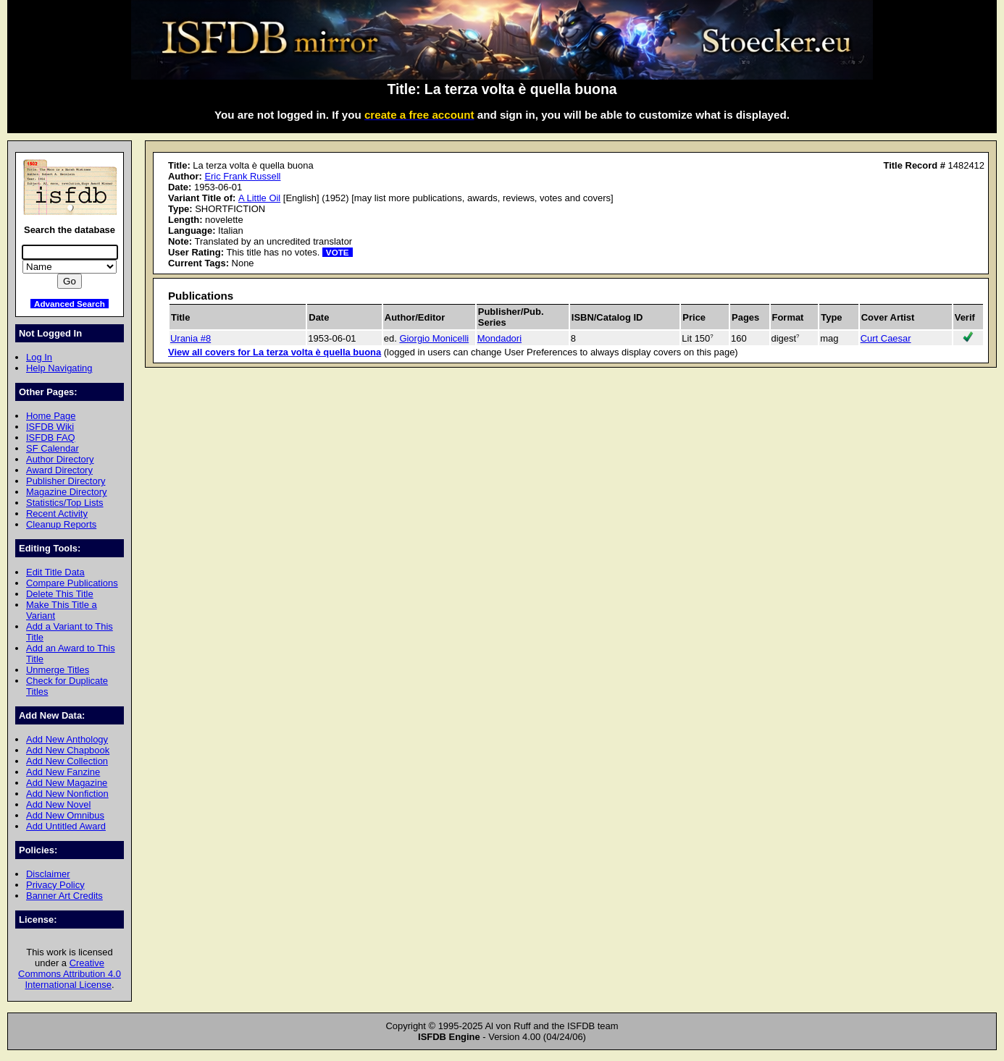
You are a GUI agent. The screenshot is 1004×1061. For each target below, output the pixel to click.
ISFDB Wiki (50, 426)
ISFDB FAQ (50, 437)
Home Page (50, 415)
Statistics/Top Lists (65, 502)
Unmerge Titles (57, 669)
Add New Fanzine (63, 771)
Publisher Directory (65, 480)
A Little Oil (259, 198)
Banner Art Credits (64, 895)
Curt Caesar (886, 338)
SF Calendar (52, 448)
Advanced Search (69, 303)
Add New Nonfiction (67, 793)
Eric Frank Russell (242, 176)
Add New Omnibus (65, 815)
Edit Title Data (55, 572)
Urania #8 (190, 338)
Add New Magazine (66, 782)
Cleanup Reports (61, 524)
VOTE (337, 252)
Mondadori (499, 338)
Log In (39, 357)
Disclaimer (48, 873)
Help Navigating (59, 368)
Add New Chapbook (67, 750)
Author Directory (60, 459)
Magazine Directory (66, 491)
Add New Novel (58, 804)
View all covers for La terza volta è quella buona (274, 352)
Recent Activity (57, 513)
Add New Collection (67, 761)
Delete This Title (59, 593)
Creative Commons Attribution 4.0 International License (69, 974)
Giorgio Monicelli (434, 338)
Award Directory (59, 470)
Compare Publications (72, 583)
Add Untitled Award (66, 826)
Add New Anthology (67, 739)
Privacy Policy (55, 884)
